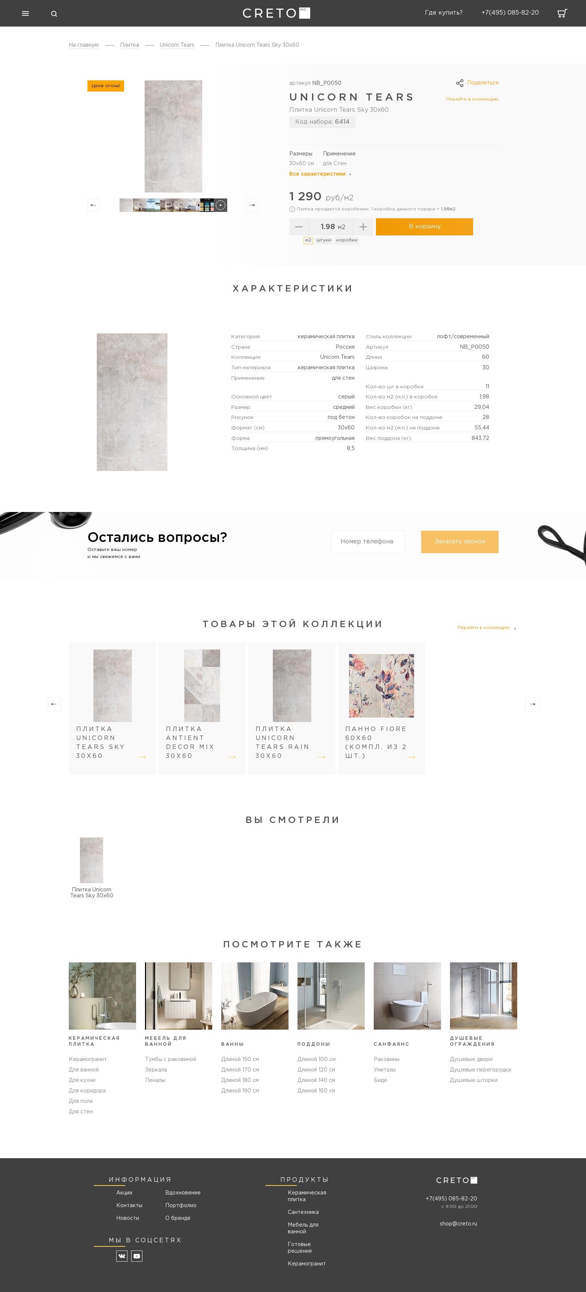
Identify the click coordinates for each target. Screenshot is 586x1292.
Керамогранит (88, 1059)
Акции (124, 1193)
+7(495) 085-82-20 (451, 1199)
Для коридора (87, 1091)
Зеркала (156, 1070)
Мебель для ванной (303, 1228)
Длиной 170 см (240, 1070)
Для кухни (82, 1080)
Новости (127, 1218)
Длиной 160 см (316, 1091)
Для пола (81, 1101)
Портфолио (180, 1205)
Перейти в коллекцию (472, 99)
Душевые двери (471, 1059)
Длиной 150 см (240, 1059)
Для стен (81, 1112)
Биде (380, 1080)
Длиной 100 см (316, 1059)
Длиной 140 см (316, 1080)
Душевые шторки (473, 1080)
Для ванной (84, 1070)
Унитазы (385, 1070)
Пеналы (155, 1080)
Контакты (129, 1205)
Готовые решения (300, 1248)
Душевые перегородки (480, 1070)
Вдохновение (180, 1193)
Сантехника (303, 1212)
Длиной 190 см (240, 1091)
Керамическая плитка (307, 1196)
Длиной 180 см (240, 1080)
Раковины (387, 1059)
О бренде (178, 1218)
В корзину (425, 226)
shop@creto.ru (458, 1224)
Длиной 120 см (316, 1070)
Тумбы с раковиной (170, 1059)
